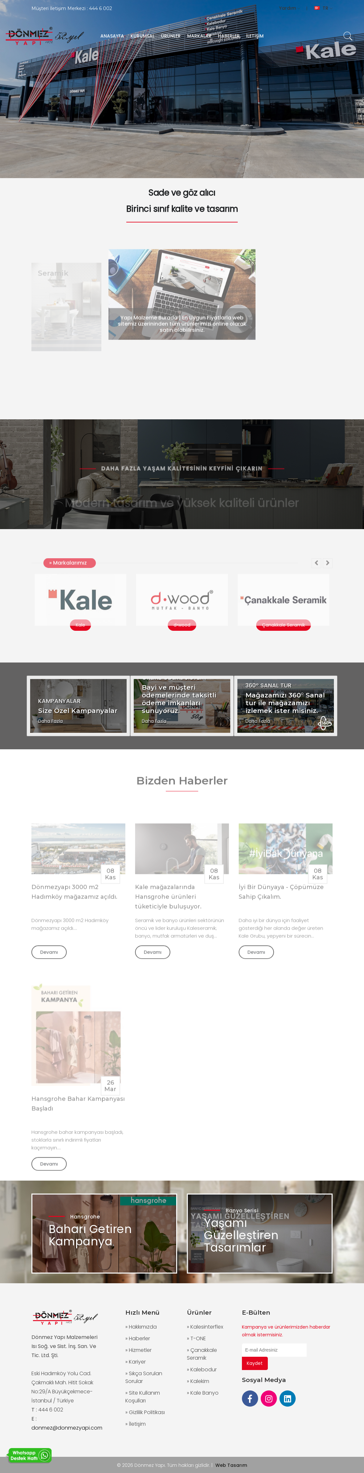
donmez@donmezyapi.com (66, 1428)
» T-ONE (196, 1338)
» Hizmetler (138, 1350)
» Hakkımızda (141, 1327)
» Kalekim (198, 1381)
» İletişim (135, 1424)
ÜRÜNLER (171, 36)
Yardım (289, 8)
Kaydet (255, 1363)
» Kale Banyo (203, 1393)
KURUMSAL (142, 36)
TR (323, 8)
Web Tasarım (231, 1465)
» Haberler (137, 1338)
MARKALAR (199, 36)
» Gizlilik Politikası (145, 1412)
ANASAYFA (112, 36)
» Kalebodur (202, 1369)
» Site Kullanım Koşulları (142, 1396)
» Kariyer (135, 1361)
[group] (182, 89)
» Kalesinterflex (205, 1327)
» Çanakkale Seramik (202, 1354)
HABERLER (229, 36)
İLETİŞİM (255, 36)
